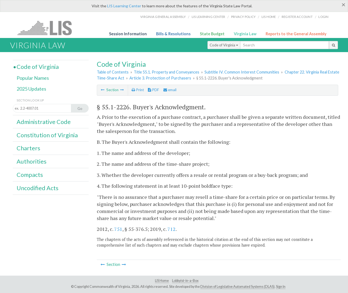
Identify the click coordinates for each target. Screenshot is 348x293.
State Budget (212, 33)
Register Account (297, 16)
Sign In (280, 287)
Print (138, 90)
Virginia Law (245, 33)
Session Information (128, 33)
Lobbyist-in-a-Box (185, 281)
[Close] (343, 4)
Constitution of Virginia (47, 135)
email (169, 90)
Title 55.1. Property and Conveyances (166, 72)
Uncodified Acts (37, 188)
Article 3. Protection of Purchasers (160, 78)
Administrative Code (44, 121)
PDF (153, 90)
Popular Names (33, 78)
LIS (47, 27)
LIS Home (162, 281)
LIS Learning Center (124, 6)
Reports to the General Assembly (296, 33)
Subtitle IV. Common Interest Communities (241, 72)
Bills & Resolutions (173, 33)
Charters (28, 148)
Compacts (30, 174)
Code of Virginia (224, 45)
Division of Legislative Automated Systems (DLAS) (237, 287)
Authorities (31, 161)
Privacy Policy (243, 16)
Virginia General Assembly (163, 16)
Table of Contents (113, 72)
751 (118, 229)
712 (171, 229)
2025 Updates (31, 89)
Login (323, 16)
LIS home (269, 16)
